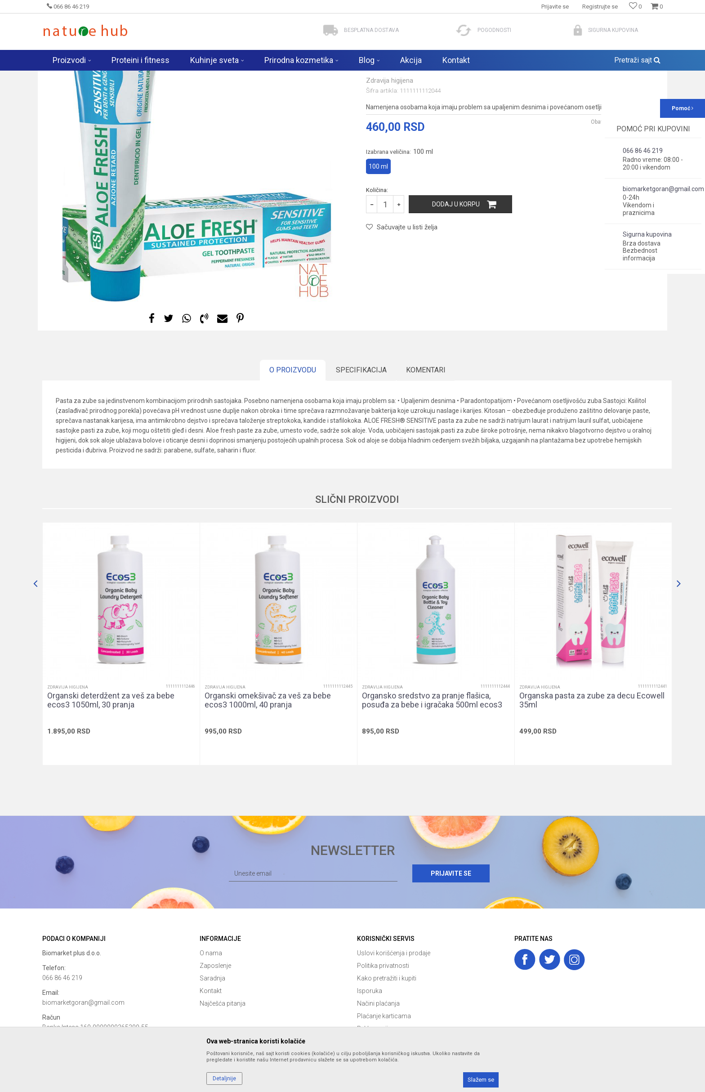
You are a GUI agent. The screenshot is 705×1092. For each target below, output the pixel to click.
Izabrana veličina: (399, 222)
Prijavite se (451, 944)
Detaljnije (224, 1078)
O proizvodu (292, 440)
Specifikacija (361, 440)
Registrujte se (600, 6)
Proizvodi (136, 76)
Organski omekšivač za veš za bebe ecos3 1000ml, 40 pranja (268, 771)
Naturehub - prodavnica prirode (80, 76)
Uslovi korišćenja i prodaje (393, 1023)
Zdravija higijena (175, 76)
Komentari (426, 440)
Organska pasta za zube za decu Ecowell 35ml (592, 771)
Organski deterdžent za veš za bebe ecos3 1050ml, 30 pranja (110, 771)
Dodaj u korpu (456, 274)
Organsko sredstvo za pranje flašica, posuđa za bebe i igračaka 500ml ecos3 (432, 771)
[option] (197, 237)
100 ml (378, 237)
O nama (211, 1023)
